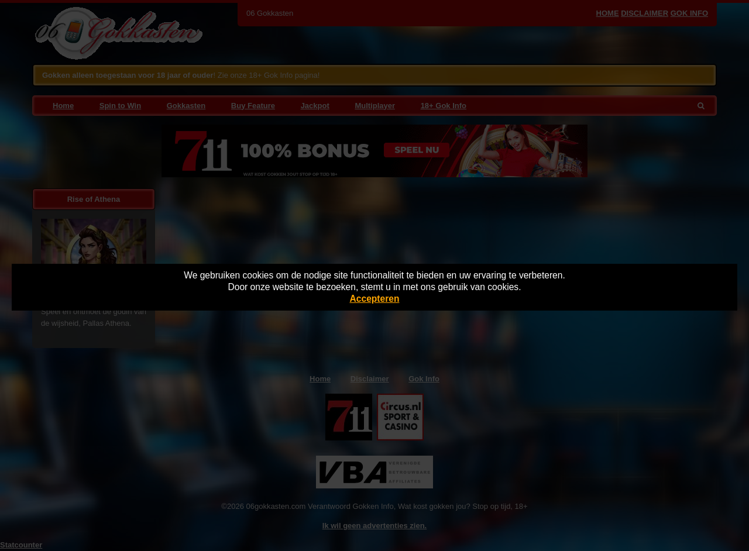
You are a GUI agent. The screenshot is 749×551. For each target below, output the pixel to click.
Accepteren (375, 299)
